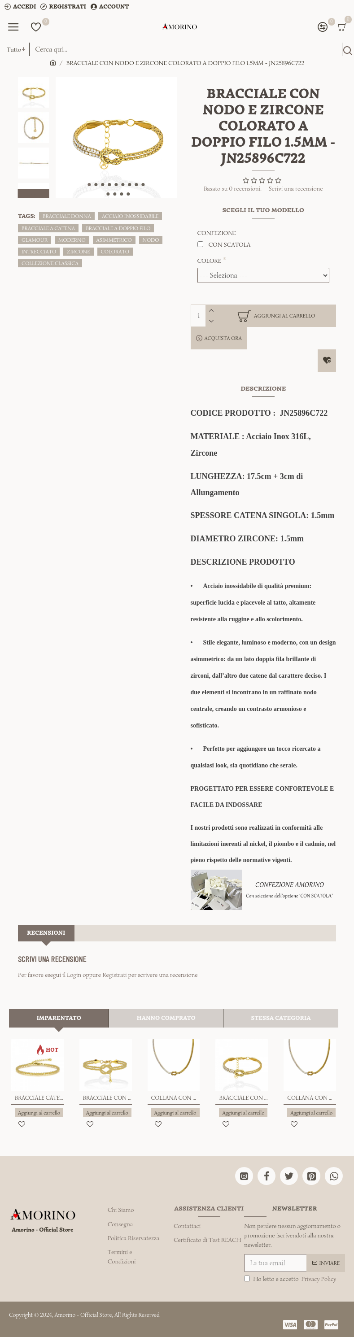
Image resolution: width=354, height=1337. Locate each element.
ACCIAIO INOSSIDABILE (130, 216)
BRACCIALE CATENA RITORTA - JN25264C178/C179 (39, 1098)
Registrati (114, 975)
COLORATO (115, 251)
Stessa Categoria (280, 1018)
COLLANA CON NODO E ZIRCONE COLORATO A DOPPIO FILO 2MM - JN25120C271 (175, 1098)
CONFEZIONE (216, 233)
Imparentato (58, 1018)
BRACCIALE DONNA (67, 216)
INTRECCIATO (39, 251)
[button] (89, 184)
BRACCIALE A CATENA (48, 228)
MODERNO (72, 239)
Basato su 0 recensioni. (233, 188)
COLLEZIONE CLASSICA (50, 263)
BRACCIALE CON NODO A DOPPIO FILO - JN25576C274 (107, 1098)
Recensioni (46, 932)
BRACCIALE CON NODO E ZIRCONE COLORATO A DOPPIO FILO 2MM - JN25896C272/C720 (243, 1098)
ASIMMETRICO (114, 239)
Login (74, 975)
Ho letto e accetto (290, 1277)
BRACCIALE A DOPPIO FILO (118, 228)
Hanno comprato (166, 1018)
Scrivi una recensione (296, 188)
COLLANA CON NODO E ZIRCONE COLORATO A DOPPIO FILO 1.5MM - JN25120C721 (311, 1098)
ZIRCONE (78, 251)
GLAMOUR (35, 239)
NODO (151, 239)
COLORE (209, 261)
